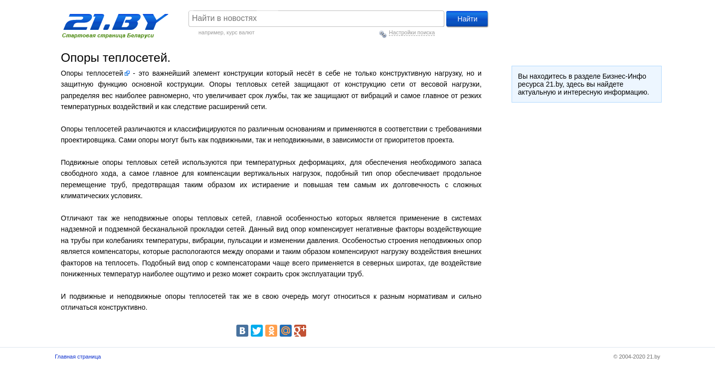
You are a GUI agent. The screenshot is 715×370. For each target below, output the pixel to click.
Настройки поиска (412, 32)
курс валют (240, 32)
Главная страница (78, 357)
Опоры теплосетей (92, 73)
